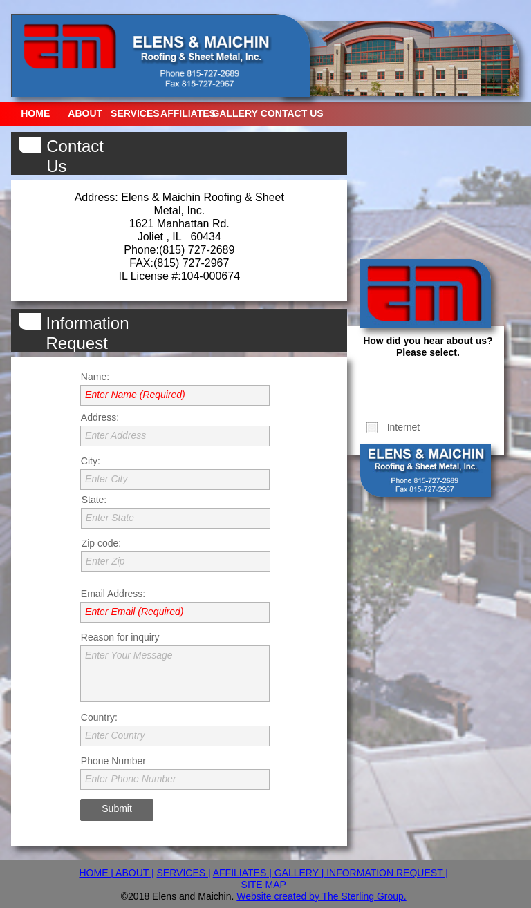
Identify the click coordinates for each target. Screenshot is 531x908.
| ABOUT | (132, 872)
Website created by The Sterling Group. (321, 896)
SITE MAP (263, 884)
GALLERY (297, 872)
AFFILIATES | (242, 872)
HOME (95, 872)
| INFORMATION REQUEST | (385, 872)
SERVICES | (184, 872)
